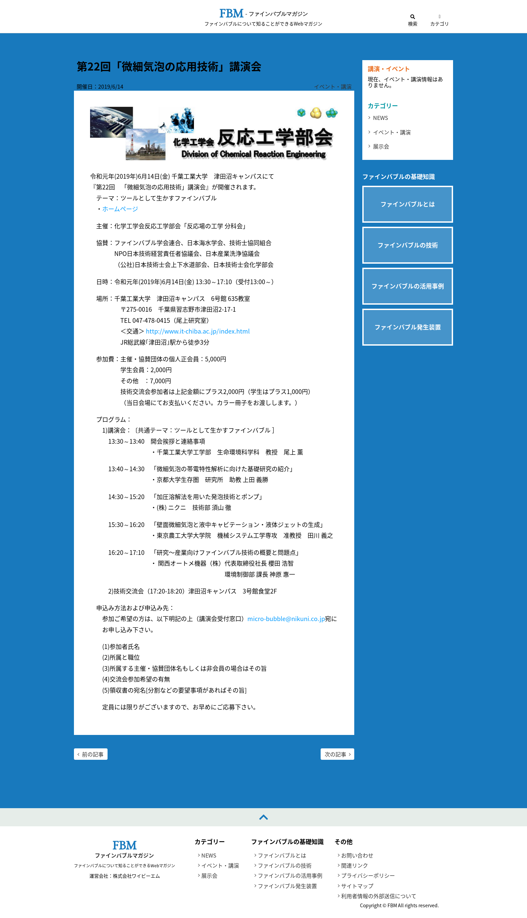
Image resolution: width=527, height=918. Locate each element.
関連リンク (354, 865)
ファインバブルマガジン (124, 855)
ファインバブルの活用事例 (290, 876)
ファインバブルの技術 (285, 865)
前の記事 (93, 754)
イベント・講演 (333, 86)
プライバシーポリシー (368, 876)
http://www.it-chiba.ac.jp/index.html (198, 331)
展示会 (381, 146)
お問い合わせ (357, 855)
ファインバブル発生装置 (287, 886)
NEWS (380, 118)
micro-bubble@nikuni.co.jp (286, 618)
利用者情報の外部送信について (378, 896)
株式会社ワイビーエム (136, 875)
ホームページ (120, 209)
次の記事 (335, 754)
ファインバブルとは (282, 855)
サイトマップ (357, 886)
